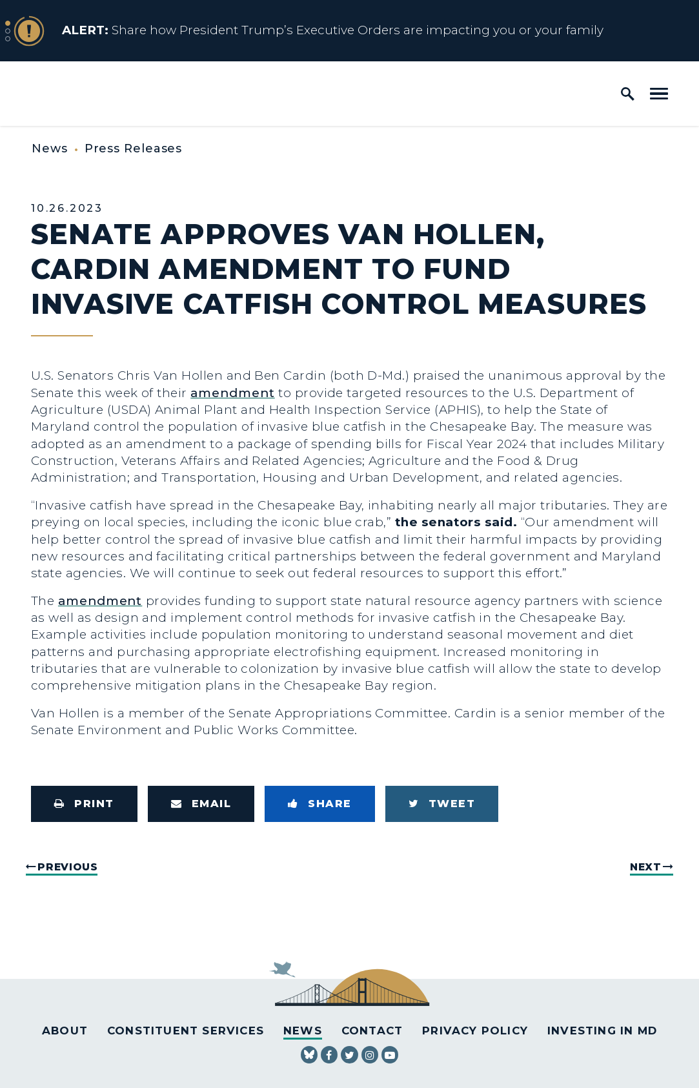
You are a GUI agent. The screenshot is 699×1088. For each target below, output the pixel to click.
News (50, 148)
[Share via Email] (201, 804)
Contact (372, 1030)
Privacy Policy (475, 1030)
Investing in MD (602, 1030)
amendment (232, 392)
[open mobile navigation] (659, 93)
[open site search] (627, 93)
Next (646, 867)
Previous (67, 867)
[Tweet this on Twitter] (442, 804)
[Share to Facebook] (320, 804)
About (65, 1030)
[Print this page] (84, 804)
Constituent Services (185, 1030)
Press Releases (134, 148)
